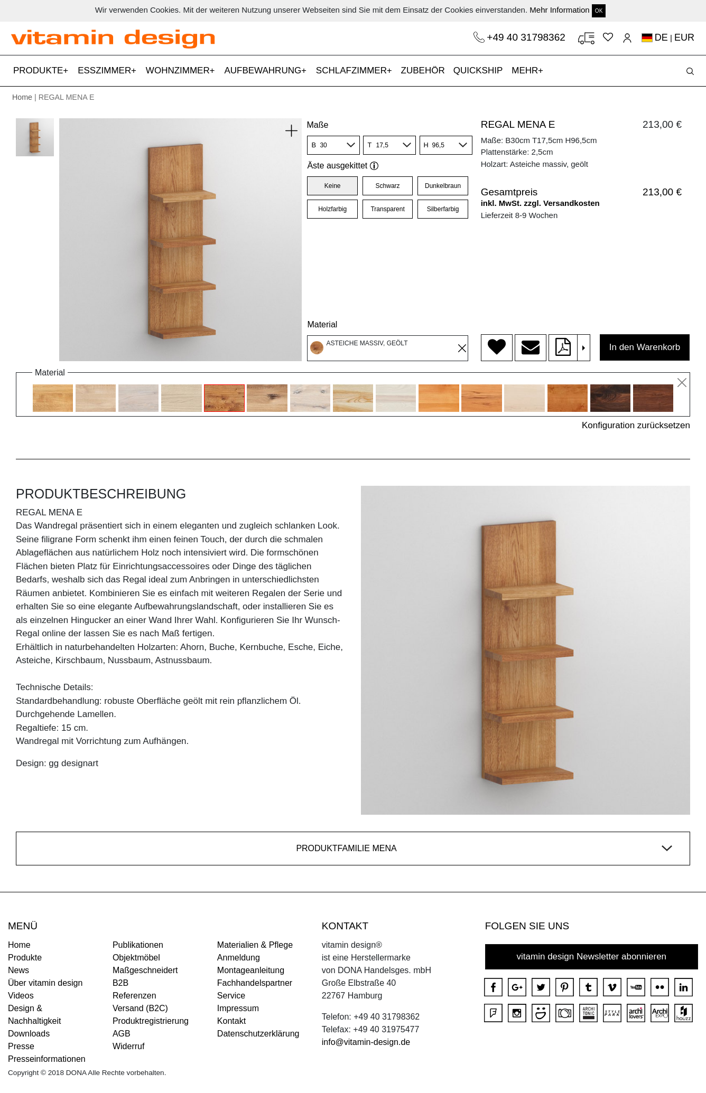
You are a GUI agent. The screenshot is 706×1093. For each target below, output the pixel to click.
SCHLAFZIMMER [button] (352, 70)
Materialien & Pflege (255, 944)
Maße (317, 124)
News (18, 970)
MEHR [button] (526, 70)
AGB (122, 1033)
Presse (21, 1046)
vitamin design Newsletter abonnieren (592, 956)
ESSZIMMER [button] (106, 70)
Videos (21, 995)
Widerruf (128, 1046)
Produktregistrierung (151, 1020)
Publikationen (138, 944)
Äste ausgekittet (342, 165)
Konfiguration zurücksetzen (636, 425)
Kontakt (231, 1020)
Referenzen (134, 995)
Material (322, 324)
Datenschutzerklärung (258, 1033)
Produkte (25, 957)
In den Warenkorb (645, 347)
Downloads (29, 1033)
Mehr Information (559, 9)
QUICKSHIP (480, 69)
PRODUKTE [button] (39, 70)
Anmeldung (238, 957)
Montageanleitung (250, 970)
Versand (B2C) (140, 1008)
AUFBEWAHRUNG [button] (264, 70)
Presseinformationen (47, 1058)
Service (231, 995)
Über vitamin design (45, 982)
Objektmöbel (136, 957)
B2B (120, 982)
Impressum (238, 1008)
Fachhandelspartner (254, 982)
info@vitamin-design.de (366, 1042)
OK (598, 11)
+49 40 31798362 (527, 37)
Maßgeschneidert (145, 970)
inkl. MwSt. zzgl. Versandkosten (540, 203)
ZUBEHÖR (423, 70)
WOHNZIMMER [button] (179, 70)
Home (22, 97)
